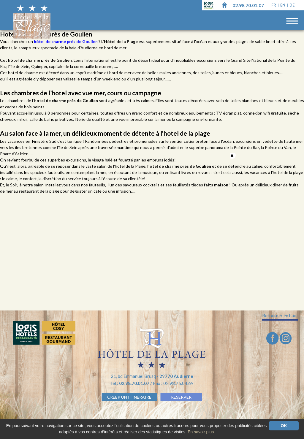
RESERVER (181, 397)
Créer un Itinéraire (129, 397)
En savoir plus (201, 432)
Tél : (130, 383)
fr (274, 5)
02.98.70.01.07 (248, 5)
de (291, 5)
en (283, 5)
